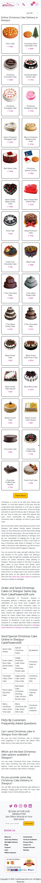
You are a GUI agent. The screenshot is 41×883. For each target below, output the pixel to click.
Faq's (6, 850)
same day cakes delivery (22, 577)
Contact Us (27, 845)
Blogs (6, 845)
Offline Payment (10, 853)
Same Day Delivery (11, 839)
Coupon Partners (29, 847)
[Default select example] (32, 13)
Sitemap (26, 850)
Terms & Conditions (30, 839)
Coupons (7, 847)
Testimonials (27, 837)
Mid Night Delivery (11, 842)
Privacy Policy (28, 842)
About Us (7, 837)
